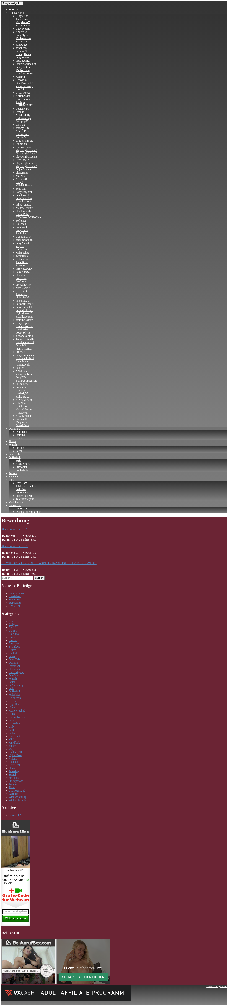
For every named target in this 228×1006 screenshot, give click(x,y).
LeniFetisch (22, 492)
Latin (12, 729)
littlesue (20, 351)
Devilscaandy (23, 211)
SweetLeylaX (16, 599)
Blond (12, 637)
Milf (11, 739)
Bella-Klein (22, 134)
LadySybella (23, 28)
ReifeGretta (22, 291)
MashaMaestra (24, 409)
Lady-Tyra (22, 35)
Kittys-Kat (22, 15)
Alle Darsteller (17, 12)
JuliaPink (21, 76)
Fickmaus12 (23, 60)
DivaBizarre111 (25, 83)
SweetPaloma (23, 99)
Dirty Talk (14, 454)
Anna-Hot (14, 605)
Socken (13, 473)
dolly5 (19, 182)
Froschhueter (23, 284)
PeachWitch (22, 195)
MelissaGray (23, 70)
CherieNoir (15, 596)
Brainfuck (14, 646)
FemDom (14, 675)
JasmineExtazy (24, 319)
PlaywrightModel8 (26, 156)
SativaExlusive (24, 310)
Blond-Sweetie (24, 326)
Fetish (19, 450)
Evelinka (21, 233)
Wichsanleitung (17, 796)
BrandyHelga (23, 54)
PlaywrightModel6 (26, 153)
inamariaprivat (24, 348)
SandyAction (23, 67)
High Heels (15, 704)
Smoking (14, 771)
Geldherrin (15, 697)
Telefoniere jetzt (25, 498)
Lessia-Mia (22, 137)
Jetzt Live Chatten (26, 486)
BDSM (13, 630)
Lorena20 (21, 418)
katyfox (20, 246)
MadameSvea (23, 38)
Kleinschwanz (17, 716)
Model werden (17, 502)
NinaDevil (22, 412)
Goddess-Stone (24, 73)
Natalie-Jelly (23, 115)
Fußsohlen (22, 466)
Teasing (13, 784)
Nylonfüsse (15, 755)
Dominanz (14, 428)
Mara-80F (21, 41)
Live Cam (21, 482)
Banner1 (13, 476)
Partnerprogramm (216, 986)
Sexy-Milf (21, 188)
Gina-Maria (22, 425)
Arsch (12, 621)
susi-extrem (22, 249)
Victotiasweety (24, 86)
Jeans (12, 713)
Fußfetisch (15, 457)
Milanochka (22, 252)
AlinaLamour (23, 201)
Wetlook (13, 793)
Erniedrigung (16, 672)
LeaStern (21, 281)
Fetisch (13, 444)
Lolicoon (21, 223)
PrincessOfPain (24, 495)
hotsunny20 (22, 300)
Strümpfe (14, 777)
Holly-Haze (22, 396)
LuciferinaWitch (18, 593)
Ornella (20, 111)
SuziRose (21, 278)
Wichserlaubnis (17, 800)
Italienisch (22, 227)
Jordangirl (21, 294)
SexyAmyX (22, 243)
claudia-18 (22, 329)
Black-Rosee (23, 92)
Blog (11, 479)
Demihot (21, 275)
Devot (12, 656)
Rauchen (14, 761)
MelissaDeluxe (24, 207)
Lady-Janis (22, 230)
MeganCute (22, 422)
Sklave (12, 441)
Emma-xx (21, 143)
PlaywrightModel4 (26, 166)
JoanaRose (22, 262)
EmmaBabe (22, 214)
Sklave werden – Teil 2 (14, 529)
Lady (11, 726)
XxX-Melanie (24, 415)
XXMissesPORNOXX (29, 217)
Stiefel (12, 774)
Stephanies (15, 602)
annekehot (21, 47)
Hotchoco (21, 406)
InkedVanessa (23, 204)
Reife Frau (15, 764)
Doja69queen (23, 169)
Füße (18, 460)
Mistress (13, 745)
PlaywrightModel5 (26, 150)
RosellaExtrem (24, 316)
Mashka (20, 175)
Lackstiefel (15, 723)
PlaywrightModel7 (26, 163)
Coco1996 (21, 79)
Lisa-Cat (20, 390)
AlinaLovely (23, 364)
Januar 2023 (15, 815)
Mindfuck (14, 742)
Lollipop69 (22, 121)
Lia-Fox (20, 124)
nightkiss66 (22, 297)
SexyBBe (21, 377)
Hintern (13, 707)
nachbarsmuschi (25, 342)
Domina (20, 434)
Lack (11, 720)
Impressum (15, 505)
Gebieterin (22, 259)
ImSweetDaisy (24, 268)
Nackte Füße (23, 463)
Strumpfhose (16, 780)
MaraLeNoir (23, 25)
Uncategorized (17, 790)
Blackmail (14, 633)
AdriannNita (23, 95)
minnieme (21, 386)
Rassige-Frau (23, 147)
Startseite (14, 9)
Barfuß (12, 627)
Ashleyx (20, 102)
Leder (12, 732)
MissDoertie (23, 287)
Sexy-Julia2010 (24, 306)
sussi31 (20, 89)
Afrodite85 (22, 179)
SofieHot (21, 220)
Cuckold (13, 652)
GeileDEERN (23, 236)
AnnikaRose (23, 131)
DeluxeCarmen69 (26, 63)
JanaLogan (22, 19)
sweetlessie (22, 255)
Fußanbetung (16, 684)
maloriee (21, 489)
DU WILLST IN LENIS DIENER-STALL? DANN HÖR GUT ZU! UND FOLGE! (49, 563)
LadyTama (22, 361)
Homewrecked (17, 710)
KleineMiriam (24, 399)
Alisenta (20, 265)
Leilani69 (21, 51)
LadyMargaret (24, 191)
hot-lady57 (22, 393)
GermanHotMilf (25, 358)
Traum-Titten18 (25, 338)
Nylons (13, 758)
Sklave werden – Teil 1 (14, 546)
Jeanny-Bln (22, 127)
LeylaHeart (22, 108)
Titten (12, 787)
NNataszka (22, 370)
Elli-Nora (21, 402)
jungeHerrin (22, 57)
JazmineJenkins (24, 239)
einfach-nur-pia (24, 140)
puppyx (20, 367)
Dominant (21, 431)
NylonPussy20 (24, 313)
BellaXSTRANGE (26, 380)
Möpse (12, 748)
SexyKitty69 (23, 271)
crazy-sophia (23, 322)
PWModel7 (22, 159)
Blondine (14, 643)
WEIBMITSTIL (25, 105)
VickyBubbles (24, 374)
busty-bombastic (25, 354)
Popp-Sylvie (23, 332)
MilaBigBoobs (24, 185)
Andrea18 (21, 31)
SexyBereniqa (24, 198)
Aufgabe (13, 624)
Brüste (12, 649)
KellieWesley (23, 118)
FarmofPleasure (25, 303)
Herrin (19, 438)
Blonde (13, 640)
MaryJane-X (23, 22)
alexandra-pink (24, 335)
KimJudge (21, 44)
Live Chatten (16, 736)
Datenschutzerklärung (28, 511)
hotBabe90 (22, 383)
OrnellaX (21, 345)
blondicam (22, 172)
